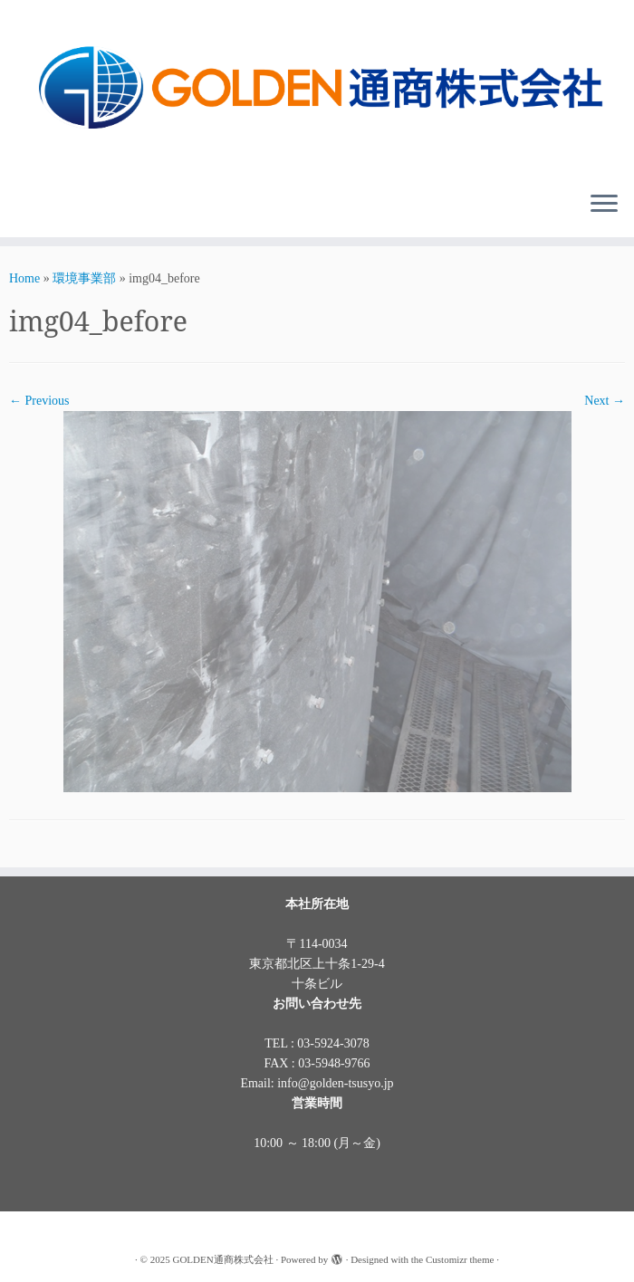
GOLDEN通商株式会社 (222, 1259)
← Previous (39, 400)
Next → (604, 400)
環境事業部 (84, 278)
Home (24, 278)
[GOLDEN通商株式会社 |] (317, 88)
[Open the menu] (604, 204)
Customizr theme (460, 1259)
